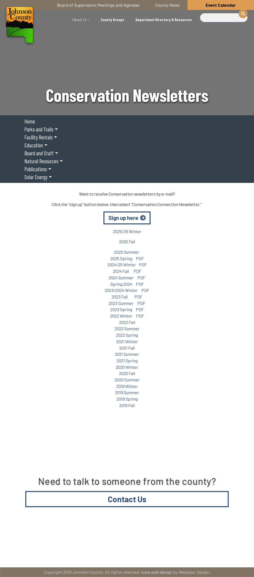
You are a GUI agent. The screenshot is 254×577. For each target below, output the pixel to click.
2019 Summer (127, 392)
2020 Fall (127, 373)
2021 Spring (127, 360)
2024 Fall (121, 271)
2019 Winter (127, 386)
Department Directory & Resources (163, 19)
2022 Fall (127, 322)
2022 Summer (127, 328)
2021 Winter (127, 341)
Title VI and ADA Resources (40, 537)
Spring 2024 (121, 284)
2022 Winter (121, 315)
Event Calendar (221, 5)
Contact (176, 537)
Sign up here (123, 217)
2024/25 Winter (121, 264)
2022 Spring (127, 334)
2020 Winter (127, 367)
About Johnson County (117, 537)
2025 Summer (127, 251)
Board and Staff (39, 153)
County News (167, 5)
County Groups (112, 19)
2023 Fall (120, 296)
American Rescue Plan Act (107, 557)
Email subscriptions (34, 557)
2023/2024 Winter (121, 290)
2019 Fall (127, 405)
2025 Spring (121, 258)
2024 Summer (121, 277)
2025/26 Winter (127, 231)
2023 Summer (121, 303)
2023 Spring (121, 309)
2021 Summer (127, 354)
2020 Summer (127, 379)
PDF (140, 258)
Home (29, 121)
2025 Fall (127, 241)
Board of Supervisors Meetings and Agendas (98, 5)
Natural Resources (41, 161)
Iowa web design (156, 572)
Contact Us (127, 499)
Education (33, 145)
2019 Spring (127, 398)
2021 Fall (127, 347)
